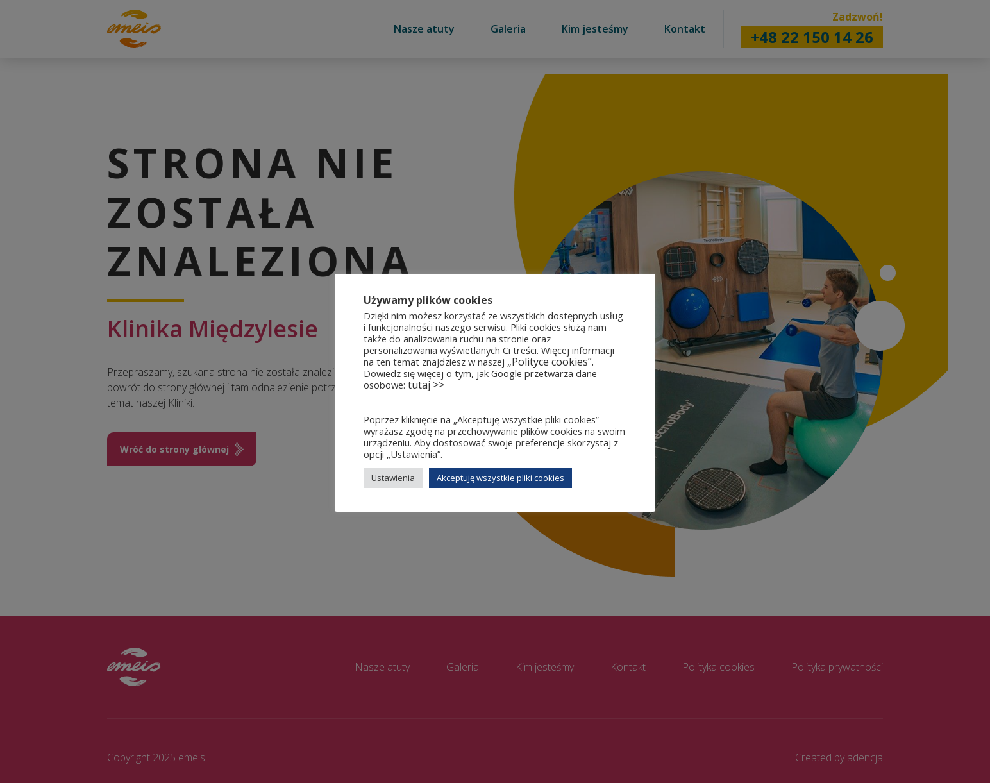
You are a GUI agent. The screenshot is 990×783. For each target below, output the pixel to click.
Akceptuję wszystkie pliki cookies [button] (500, 478)
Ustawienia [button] (393, 478)
